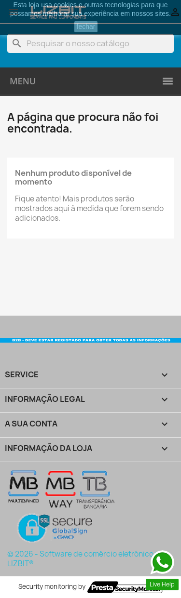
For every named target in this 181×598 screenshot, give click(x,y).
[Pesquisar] (90, 43)
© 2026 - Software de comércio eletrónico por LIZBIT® (87, 559)
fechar (86, 26)
